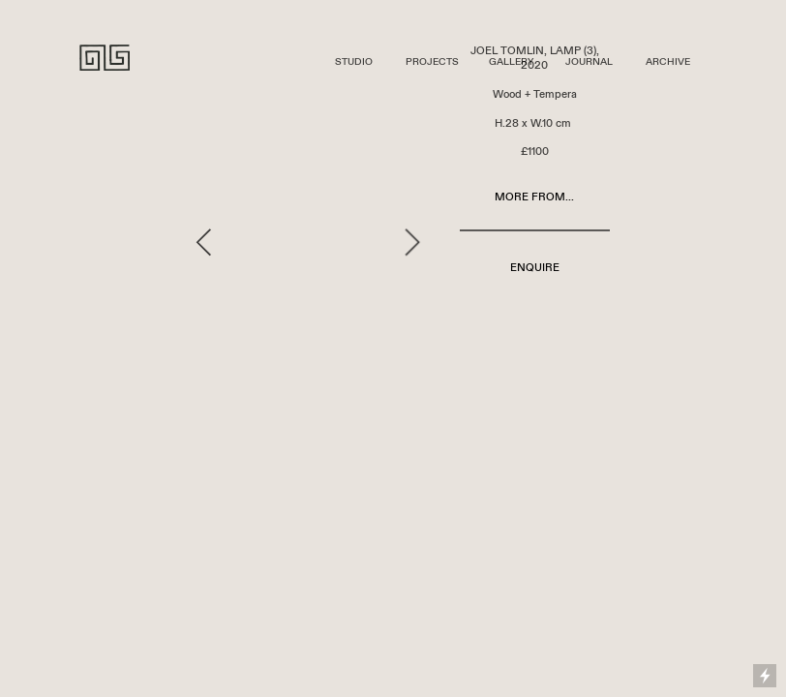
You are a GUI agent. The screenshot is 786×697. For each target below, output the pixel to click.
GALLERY (511, 61)
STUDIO (354, 61)
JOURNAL (589, 61)
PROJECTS (432, 61)
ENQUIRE (534, 267)
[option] (307, 242)
